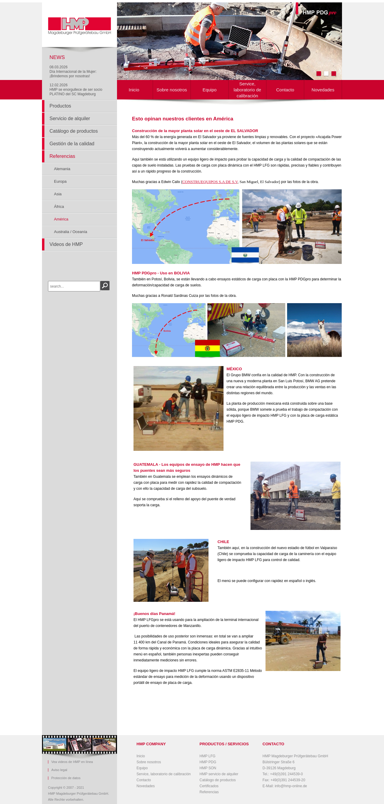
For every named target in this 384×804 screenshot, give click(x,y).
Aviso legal (59, 770)
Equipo (209, 89)
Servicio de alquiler (70, 118)
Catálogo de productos (74, 131)
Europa (60, 181)
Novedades (323, 89)
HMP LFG (207, 756)
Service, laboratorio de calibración (247, 89)
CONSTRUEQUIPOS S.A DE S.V (210, 181)
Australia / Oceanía (70, 231)
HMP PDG (208, 762)
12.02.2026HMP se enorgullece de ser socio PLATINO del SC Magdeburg (76, 89)
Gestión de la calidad (72, 143)
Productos (60, 105)
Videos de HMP (66, 244)
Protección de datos (65, 778)
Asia (58, 194)
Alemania (62, 169)
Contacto (285, 89)
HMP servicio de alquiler (219, 774)
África (59, 206)
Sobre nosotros (172, 89)
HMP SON (208, 768)
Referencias (62, 156)
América (61, 219)
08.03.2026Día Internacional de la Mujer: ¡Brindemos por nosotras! (73, 71)
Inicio (134, 89)
